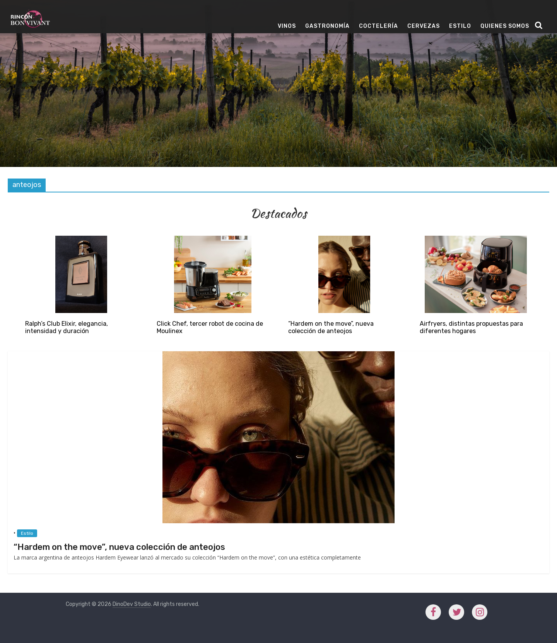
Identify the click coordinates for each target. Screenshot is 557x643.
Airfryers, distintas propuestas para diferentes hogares (471, 327)
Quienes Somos (504, 26)
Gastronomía (327, 26)
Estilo (460, 26)
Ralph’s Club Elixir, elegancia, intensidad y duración (66, 327)
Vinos (287, 26)
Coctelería (378, 26)
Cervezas (423, 26)
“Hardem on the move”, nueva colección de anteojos (331, 327)
